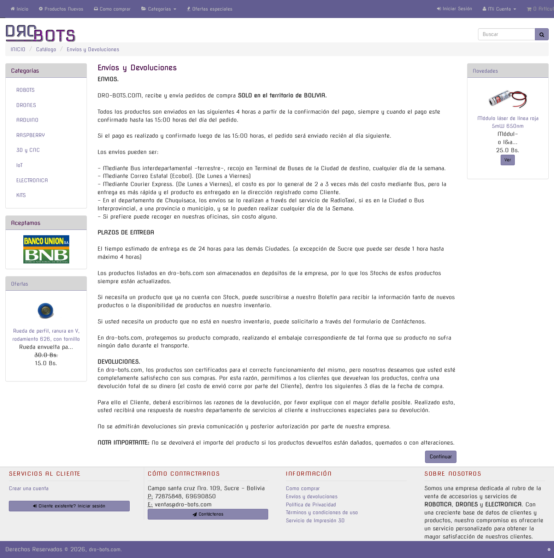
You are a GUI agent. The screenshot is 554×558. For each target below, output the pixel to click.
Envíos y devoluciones (311, 496)
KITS (21, 195)
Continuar (441, 456)
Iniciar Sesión (454, 8)
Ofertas (19, 284)
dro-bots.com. (105, 549)
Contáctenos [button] (208, 514)
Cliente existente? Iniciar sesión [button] (69, 506)
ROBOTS (25, 90)
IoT (19, 165)
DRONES (26, 105)
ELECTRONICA (32, 180)
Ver (508, 159)
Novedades (485, 71)
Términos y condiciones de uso (322, 512)
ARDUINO (27, 120)
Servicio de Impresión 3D (315, 520)
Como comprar (303, 488)
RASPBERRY (30, 135)
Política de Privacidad (311, 504)
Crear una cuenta (28, 488)
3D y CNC (28, 150)
